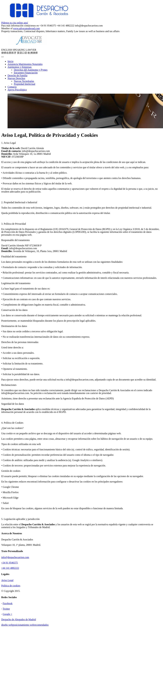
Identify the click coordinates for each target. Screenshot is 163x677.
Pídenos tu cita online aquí (14, 22)
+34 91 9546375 (9, 562)
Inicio (10, 61)
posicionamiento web (23, 624)
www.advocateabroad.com (26, 28)
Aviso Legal (7, 580)
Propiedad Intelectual (24, 84)
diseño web (7, 624)
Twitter (6, 608)
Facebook (7, 603)
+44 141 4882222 (10, 568)
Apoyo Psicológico (17, 89)
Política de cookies (10, 585)
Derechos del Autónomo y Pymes (30, 69)
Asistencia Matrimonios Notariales (25, 64)
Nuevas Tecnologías (24, 81)
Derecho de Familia (17, 75)
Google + (7, 614)
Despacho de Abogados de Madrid (18, 619)
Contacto (12, 86)
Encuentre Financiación (26, 72)
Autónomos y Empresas (20, 67)
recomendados (41, 624)
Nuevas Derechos (16, 78)
